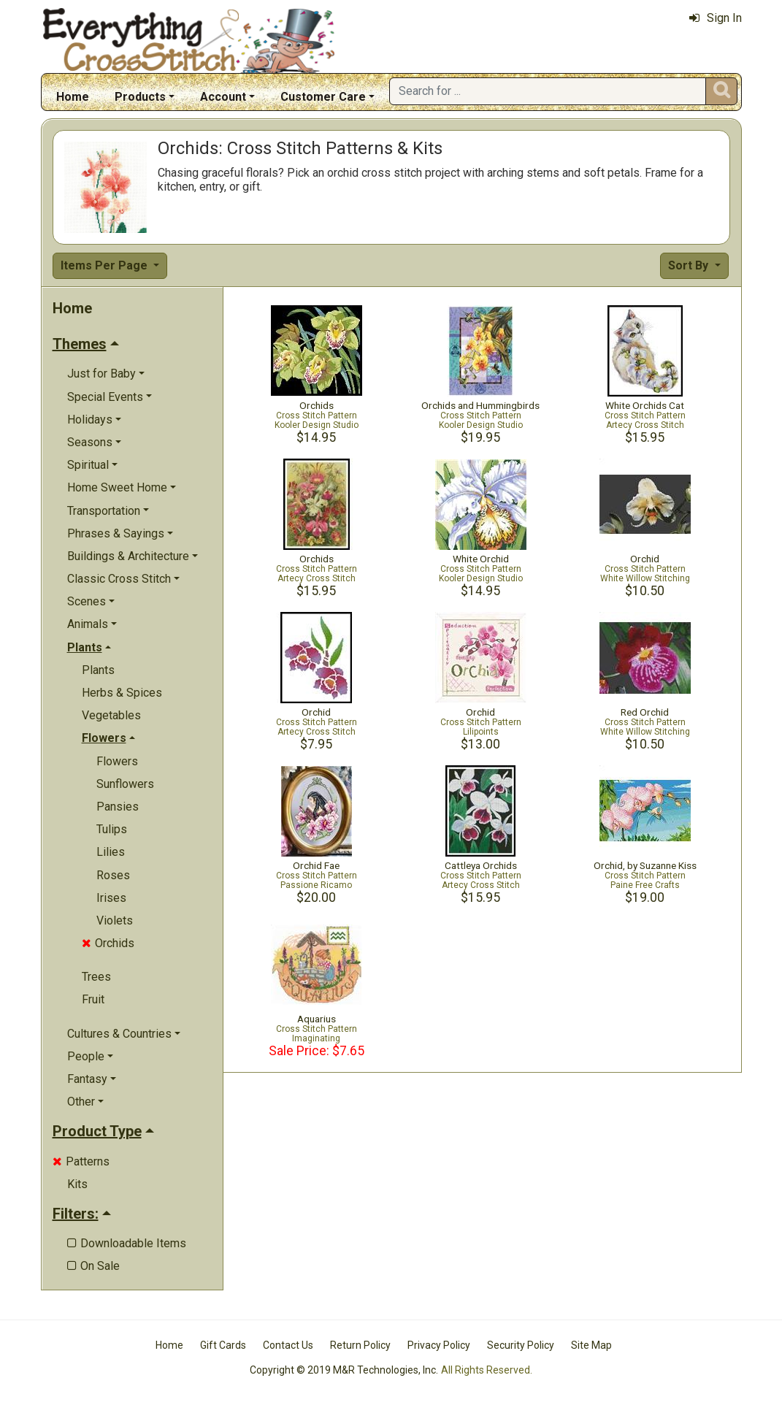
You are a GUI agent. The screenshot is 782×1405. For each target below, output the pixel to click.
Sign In (715, 18)
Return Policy (360, 1345)
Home (72, 97)
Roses (113, 875)
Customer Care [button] (323, 97)
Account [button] (223, 97)
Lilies (110, 852)
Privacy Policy (438, 1345)
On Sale (93, 1266)
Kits (77, 1184)
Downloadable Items (126, 1243)
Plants (98, 670)
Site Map (591, 1345)
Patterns (81, 1161)
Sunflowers (125, 784)
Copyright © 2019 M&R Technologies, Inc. (344, 1370)
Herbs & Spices (122, 693)
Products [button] (140, 97)
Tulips (111, 829)
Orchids (108, 943)
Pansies (117, 806)
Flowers (117, 761)
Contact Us (288, 1345)
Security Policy (520, 1345)
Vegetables (111, 715)
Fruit (93, 999)
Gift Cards (223, 1345)
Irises (111, 898)
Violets (114, 920)
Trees (96, 977)
